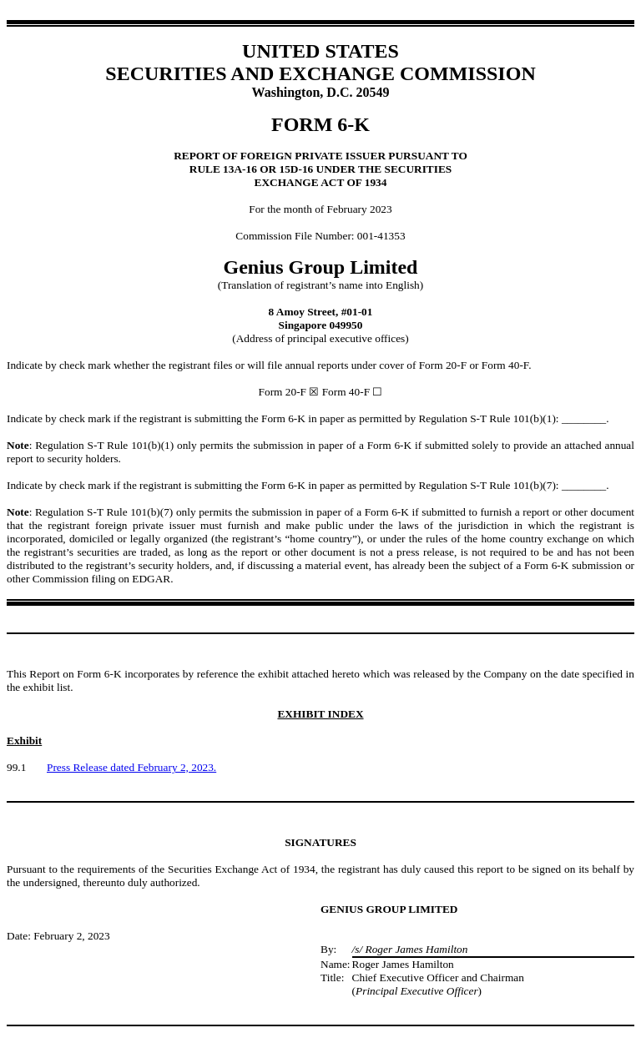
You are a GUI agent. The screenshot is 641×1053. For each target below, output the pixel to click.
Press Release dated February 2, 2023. (131, 767)
